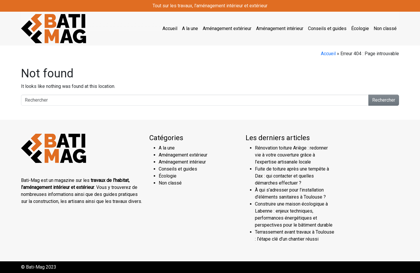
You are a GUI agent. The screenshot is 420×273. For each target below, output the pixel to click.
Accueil (169, 28)
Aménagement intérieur (279, 28)
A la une (190, 28)
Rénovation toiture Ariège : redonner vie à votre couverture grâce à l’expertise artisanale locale (291, 155)
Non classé (385, 28)
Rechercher (383, 100)
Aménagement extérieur (227, 28)
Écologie (360, 28)
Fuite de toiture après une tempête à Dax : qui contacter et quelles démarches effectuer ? (292, 176)
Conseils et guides (327, 28)
